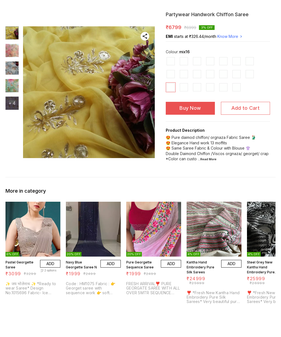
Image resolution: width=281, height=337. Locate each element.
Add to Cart (245, 108)
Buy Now (190, 108)
